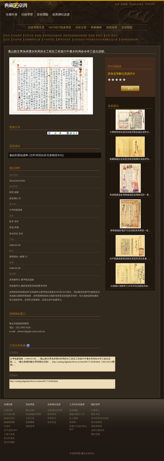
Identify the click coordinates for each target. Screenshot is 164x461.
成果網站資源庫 (55, 410)
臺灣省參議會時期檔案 (76, 35)
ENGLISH (150, 4)
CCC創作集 (9, 414)
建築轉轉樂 (9, 422)
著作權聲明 (96, 422)
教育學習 (51, 414)
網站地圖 (95, 434)
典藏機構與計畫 (32, 39)
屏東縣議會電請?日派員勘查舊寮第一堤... (130, 230)
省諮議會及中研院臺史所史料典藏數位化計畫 (96, 39)
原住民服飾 (9, 442)
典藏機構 (96, 27)
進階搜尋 (111, 27)
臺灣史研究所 (64, 39)
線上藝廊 (73, 418)
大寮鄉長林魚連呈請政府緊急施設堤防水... (130, 132)
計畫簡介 (95, 410)
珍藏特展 (11, 14)
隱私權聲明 (96, 426)
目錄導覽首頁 (36, 27)
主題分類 (30, 418)
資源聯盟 (126, 27)
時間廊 (72, 422)
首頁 (117, 4)
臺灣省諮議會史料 (53, 35)
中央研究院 (48, 39)
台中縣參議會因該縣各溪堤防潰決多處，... (130, 258)
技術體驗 (42, 14)
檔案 (39, 35)
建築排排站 (9, 418)
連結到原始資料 (18, 155)
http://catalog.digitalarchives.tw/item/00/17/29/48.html (62, 384)
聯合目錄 (30, 410)
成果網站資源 (61, 14)
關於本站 (95, 414)
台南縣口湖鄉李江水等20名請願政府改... (130, 286)
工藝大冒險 (9, 434)
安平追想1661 (10, 430)
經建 (92, 35)
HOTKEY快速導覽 (60, 27)
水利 (108, 35)
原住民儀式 (9, 438)
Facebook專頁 (136, 4)
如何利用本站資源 (100, 418)
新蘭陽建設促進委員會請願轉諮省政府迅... (130, 159)
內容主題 (80, 27)
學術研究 (51, 418)
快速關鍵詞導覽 (33, 414)
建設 (100, 35)
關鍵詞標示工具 (77, 414)
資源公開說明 (97, 430)
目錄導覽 (27, 14)
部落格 (124, 4)
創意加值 (51, 422)
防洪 (115, 35)
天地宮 (7, 426)
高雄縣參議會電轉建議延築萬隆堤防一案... (130, 195)
